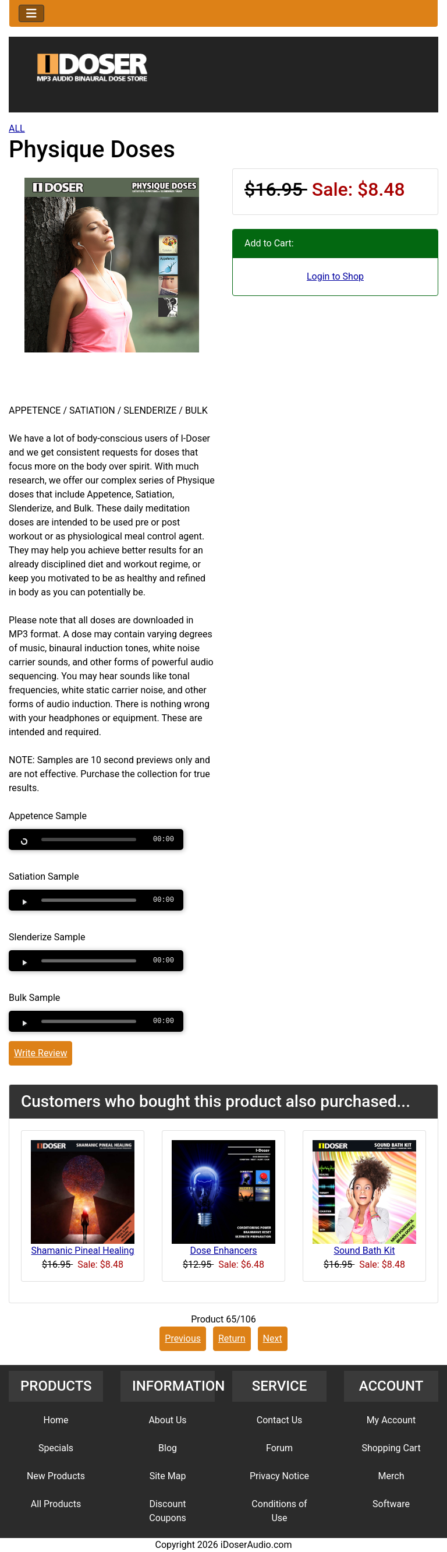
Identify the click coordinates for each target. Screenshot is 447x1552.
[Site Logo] (223, 77)
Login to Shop (335, 276)
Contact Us (280, 1420)
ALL (17, 128)
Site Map (168, 1476)
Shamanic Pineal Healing (82, 1250)
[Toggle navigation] (31, 13)
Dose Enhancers (223, 1250)
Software (391, 1503)
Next (272, 1338)
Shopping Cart (390, 1448)
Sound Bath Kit (364, 1250)
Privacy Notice (279, 1476)
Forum (279, 1448)
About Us (167, 1420)
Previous (183, 1338)
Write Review (40, 1053)
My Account (391, 1420)
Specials (55, 1448)
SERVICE (279, 1386)
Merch (391, 1476)
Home (55, 1420)
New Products (56, 1476)
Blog (167, 1448)
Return (232, 1338)
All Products (56, 1503)
